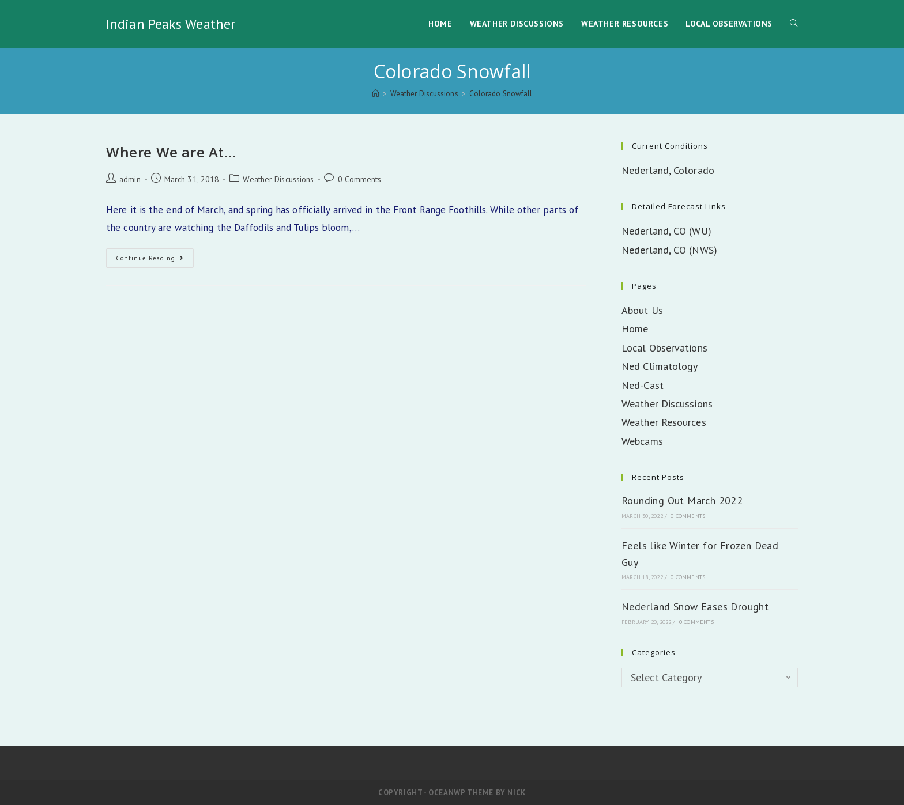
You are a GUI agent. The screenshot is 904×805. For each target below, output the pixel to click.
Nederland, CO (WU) (666, 230)
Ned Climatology (660, 366)
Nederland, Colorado (668, 170)
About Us (642, 310)
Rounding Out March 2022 (682, 500)
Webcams (642, 441)
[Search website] (794, 24)
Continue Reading (155, 260)
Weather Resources (664, 422)
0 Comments (360, 179)
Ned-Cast (643, 385)
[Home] (375, 94)
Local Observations (664, 347)
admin (130, 179)
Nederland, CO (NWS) (669, 249)
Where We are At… (171, 151)
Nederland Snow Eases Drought (695, 606)
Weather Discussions (278, 179)
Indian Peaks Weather (170, 24)
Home (635, 328)
